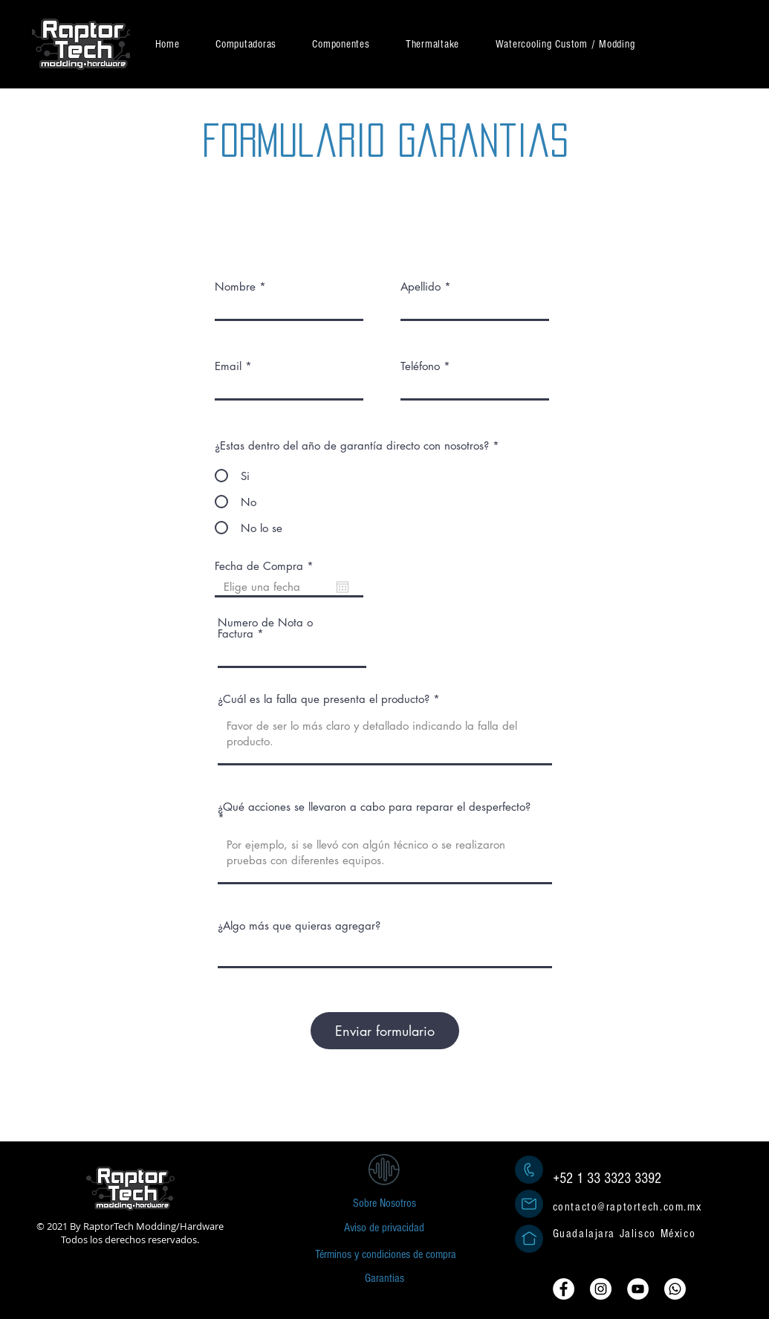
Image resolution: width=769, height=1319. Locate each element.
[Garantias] (384, 1278)
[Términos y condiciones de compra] (385, 1254)
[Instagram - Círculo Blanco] (600, 1289)
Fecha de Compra (267, 565)
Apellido (420, 286)
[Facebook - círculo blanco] (563, 1289)
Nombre (235, 286)
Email (228, 366)
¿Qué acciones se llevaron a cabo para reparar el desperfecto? (374, 807)
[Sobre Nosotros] (384, 1202)
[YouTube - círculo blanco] (638, 1289)
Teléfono (420, 366)
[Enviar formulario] (385, 1030)
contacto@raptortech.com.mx (627, 1206)
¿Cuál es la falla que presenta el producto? (323, 698)
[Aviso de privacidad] (384, 1227)
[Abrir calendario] (342, 587)
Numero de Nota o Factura (265, 628)
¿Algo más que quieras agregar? (299, 925)
